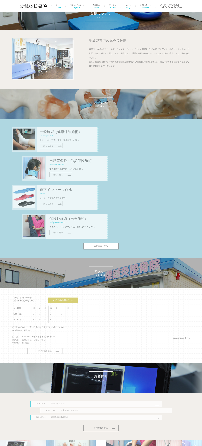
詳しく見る (33, 155)
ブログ (128, 6)
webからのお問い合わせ (42, 240)
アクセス (113, 6)
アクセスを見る (27, 291)
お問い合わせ (146, 6)
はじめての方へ (77, 6)
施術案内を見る (101, 197)
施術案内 (96, 6)
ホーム (58, 6)
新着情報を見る (101, 368)
